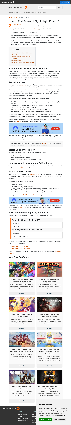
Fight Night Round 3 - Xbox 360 (19, 246)
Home (10, 17)
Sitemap (34, 411)
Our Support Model (23, 418)
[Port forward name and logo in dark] (18, 7)
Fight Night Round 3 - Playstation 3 (20, 248)
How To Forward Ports (18, 60)
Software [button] (26, 12)
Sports (29, 29)
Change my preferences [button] (59, 419)
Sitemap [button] (42, 12)
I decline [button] (49, 419)
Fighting (36, 29)
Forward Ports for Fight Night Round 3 (22, 53)
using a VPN (23, 85)
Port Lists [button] (18, 12)
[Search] (47, 7)
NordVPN (24, 90)
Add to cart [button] (65, 2)
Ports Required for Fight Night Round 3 (23, 62)
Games (15, 17)
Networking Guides (23, 420)
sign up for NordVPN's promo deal (26, 195)
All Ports (34, 420)
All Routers (35, 418)
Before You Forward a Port (19, 55)
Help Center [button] (34, 12)
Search (59, 7)
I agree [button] (42, 419)
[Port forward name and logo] (8, 2)
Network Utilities (20, 168)
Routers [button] (11, 12)
